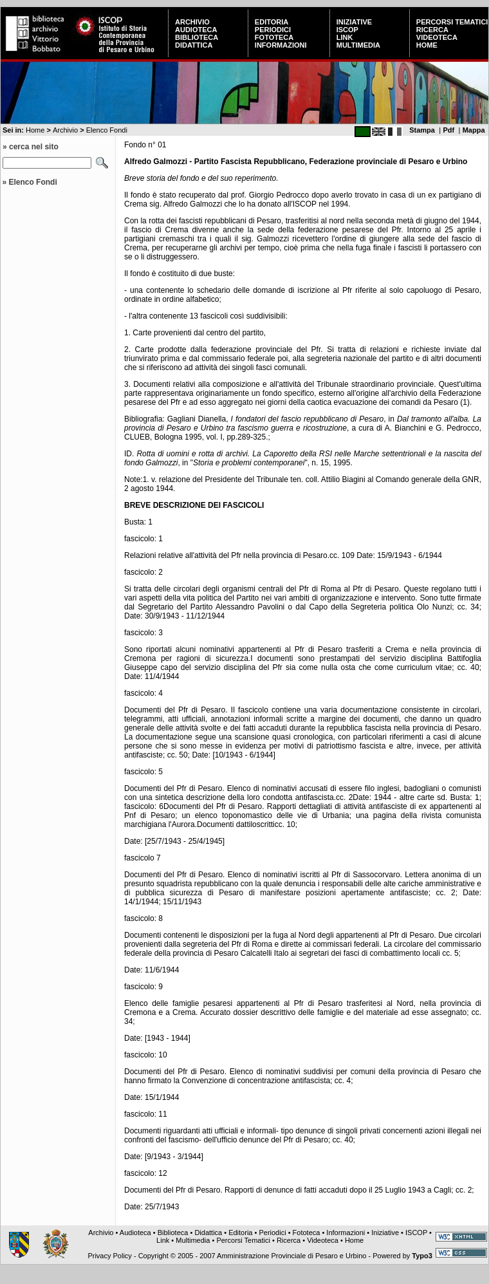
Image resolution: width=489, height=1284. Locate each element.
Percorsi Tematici (452, 22)
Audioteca (196, 29)
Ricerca (432, 29)
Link (345, 37)
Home (427, 45)
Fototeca (274, 37)
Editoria (271, 22)
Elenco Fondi (106, 130)
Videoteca (436, 37)
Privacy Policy (109, 1256)
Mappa (474, 130)
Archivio (192, 22)
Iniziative (354, 22)
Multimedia (358, 45)
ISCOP (347, 29)
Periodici (273, 29)
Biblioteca (196, 37)
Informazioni (281, 45)
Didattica (193, 45)
